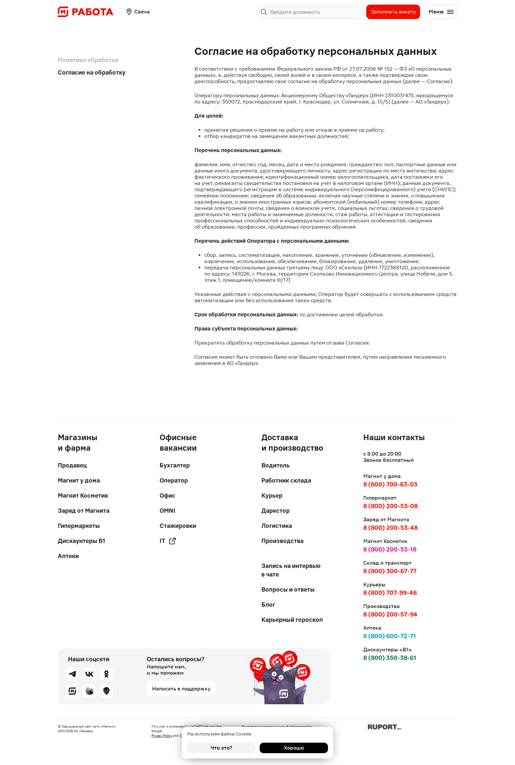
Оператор (174, 480)
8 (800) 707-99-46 (390, 592)
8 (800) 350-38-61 (389, 657)
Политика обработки (88, 59)
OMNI (167, 510)
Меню (441, 12)
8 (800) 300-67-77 (389, 571)
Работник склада (286, 480)
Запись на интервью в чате (291, 570)
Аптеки (68, 555)
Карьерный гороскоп (292, 619)
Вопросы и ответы (288, 589)
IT (168, 541)
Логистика (276, 525)
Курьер (271, 495)
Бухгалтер (175, 465)
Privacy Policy (161, 735)
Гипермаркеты (79, 525)
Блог (268, 604)
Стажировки (178, 525)
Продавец (72, 465)
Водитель (275, 465)
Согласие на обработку (91, 72)
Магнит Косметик (83, 495)
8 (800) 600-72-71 (389, 636)
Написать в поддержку (181, 689)
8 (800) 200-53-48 (390, 527)
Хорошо (294, 748)
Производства (282, 540)
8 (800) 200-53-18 (389, 549)
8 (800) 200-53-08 (390, 506)
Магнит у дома (79, 480)
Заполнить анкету (393, 12)
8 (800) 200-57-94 (390, 614)
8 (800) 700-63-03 (390, 484)
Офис (167, 495)
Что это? (221, 748)
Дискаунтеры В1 (81, 540)
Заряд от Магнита (83, 510)
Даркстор (275, 510)
